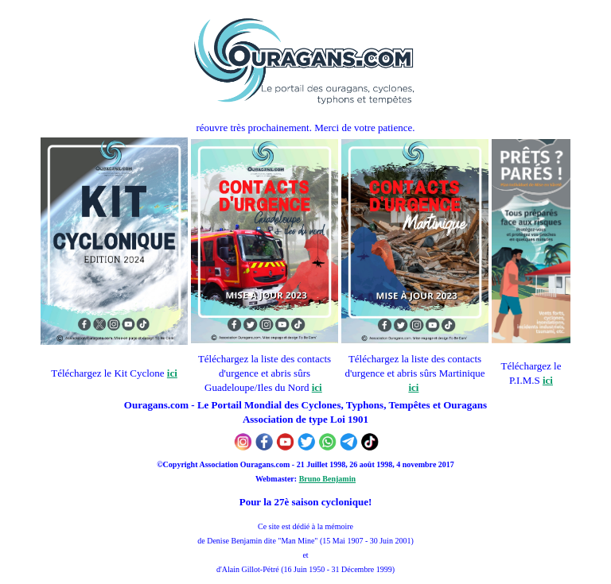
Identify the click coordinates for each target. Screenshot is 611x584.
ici (172, 373)
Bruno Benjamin (327, 478)
